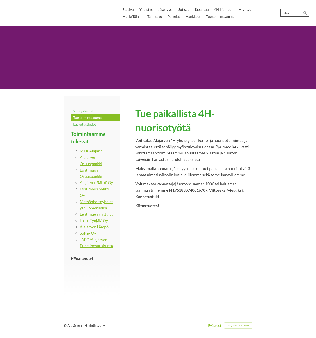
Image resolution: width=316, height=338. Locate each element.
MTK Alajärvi (91, 150)
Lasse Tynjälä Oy (94, 220)
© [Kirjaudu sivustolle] (65, 325)
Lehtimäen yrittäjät (96, 214)
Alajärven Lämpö (94, 226)
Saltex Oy (88, 233)
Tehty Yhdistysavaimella (238, 325)
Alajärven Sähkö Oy (96, 182)
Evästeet (214, 325)
